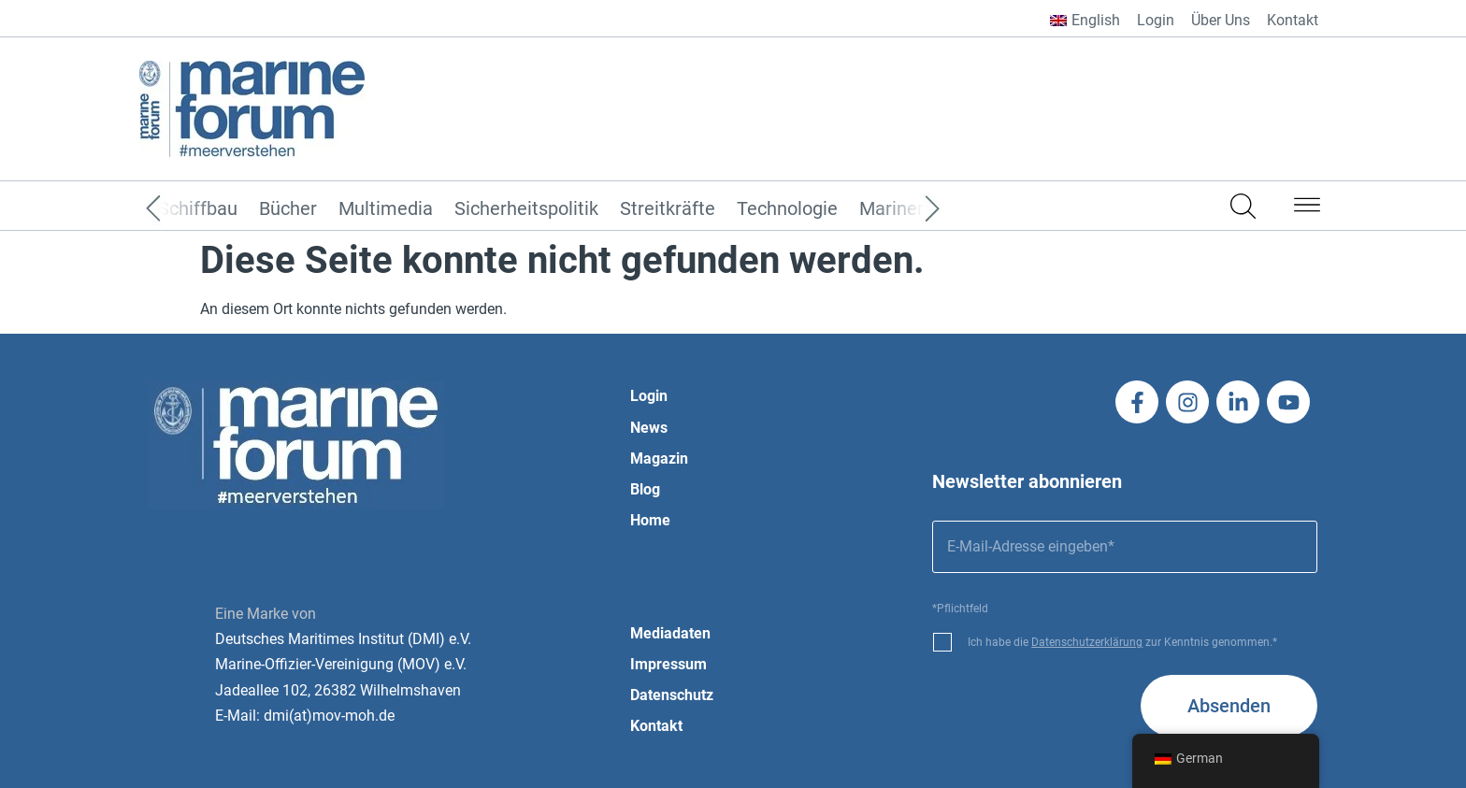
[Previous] (181, 209)
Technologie (787, 209)
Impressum (668, 664)
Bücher (288, 209)
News (649, 428)
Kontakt (1292, 20)
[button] (1307, 208)
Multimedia (385, 209)
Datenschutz (671, 695)
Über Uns (1220, 20)
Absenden (1229, 706)
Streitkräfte (667, 209)
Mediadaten (670, 633)
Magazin (659, 458)
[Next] (904, 209)
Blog (645, 489)
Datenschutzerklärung (1087, 642)
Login (1155, 20)
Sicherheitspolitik (526, 209)
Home (650, 520)
